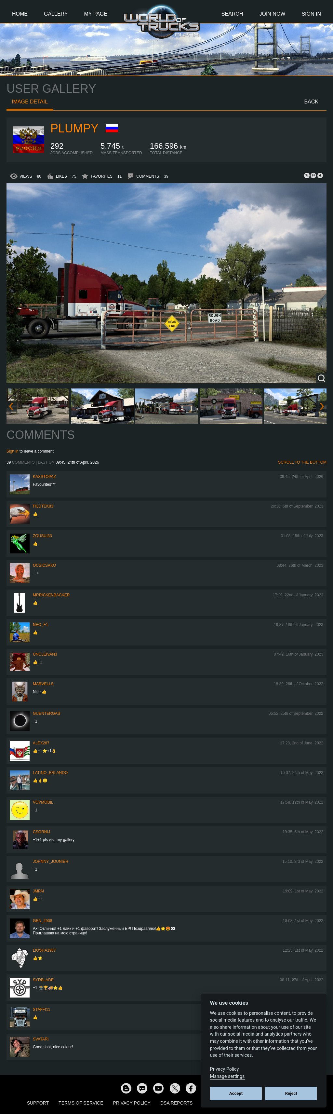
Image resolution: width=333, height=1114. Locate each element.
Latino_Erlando (50, 772)
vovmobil (43, 802)
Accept (236, 1093)
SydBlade (43, 980)
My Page (95, 14)
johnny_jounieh (50, 861)
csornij (41, 832)
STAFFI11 (41, 1009)
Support (38, 1103)
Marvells (43, 684)
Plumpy (74, 128)
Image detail (30, 101)
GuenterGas (46, 713)
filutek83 (43, 506)
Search (232, 14)
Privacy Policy (132, 1103)
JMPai (38, 891)
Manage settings (227, 1076)
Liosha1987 (44, 950)
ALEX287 (41, 743)
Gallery (56, 14)
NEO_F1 (40, 624)
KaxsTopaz (44, 476)
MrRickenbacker (51, 595)
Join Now (272, 14)
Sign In (311, 14)
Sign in (13, 451)
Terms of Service (81, 1103)
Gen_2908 (42, 920)
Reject (291, 1093)
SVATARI (41, 1039)
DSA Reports (176, 1103)
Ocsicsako (44, 565)
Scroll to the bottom (302, 462)
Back (311, 101)
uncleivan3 (45, 654)
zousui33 (42, 536)
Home (20, 14)
